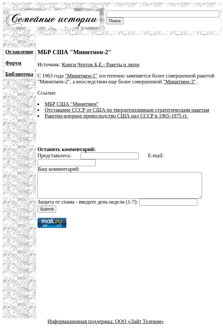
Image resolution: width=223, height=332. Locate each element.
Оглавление (19, 52)
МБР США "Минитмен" (72, 104)
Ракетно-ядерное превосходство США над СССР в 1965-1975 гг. (116, 116)
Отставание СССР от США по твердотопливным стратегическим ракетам (127, 110)
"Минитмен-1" (81, 75)
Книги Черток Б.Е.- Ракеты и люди (100, 64)
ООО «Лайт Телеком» (139, 326)
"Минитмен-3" (179, 81)
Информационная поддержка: (81, 326)
